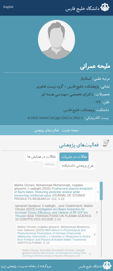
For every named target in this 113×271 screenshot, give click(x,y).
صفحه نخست (70, 130)
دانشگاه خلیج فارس (82, 9)
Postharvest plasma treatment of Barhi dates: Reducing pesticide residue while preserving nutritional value (54, 187)
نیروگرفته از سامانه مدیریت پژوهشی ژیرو (26, 266)
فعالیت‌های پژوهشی (46, 130)
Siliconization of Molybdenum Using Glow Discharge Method (55, 251)
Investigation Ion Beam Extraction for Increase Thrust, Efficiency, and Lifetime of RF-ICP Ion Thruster (53, 208)
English (8, 6)
